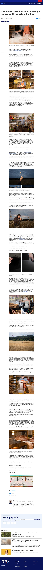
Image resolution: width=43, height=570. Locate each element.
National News (13, 490)
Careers (25, 563)
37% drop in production (22, 199)
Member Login (34, 563)
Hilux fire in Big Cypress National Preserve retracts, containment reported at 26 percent (25, 541)
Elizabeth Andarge (14, 535)
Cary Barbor (13, 551)
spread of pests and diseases (14, 160)
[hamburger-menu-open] (1, 1)
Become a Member (17, 561)
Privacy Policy (25, 566)
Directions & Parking (35, 561)
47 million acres (25, 291)
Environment (13, 539)
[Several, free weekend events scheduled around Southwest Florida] (6, 534)
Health (12, 549)
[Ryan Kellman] (10, 502)
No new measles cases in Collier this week (23, 550)
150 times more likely (21, 239)
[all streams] (39, 3)
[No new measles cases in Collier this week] (6, 551)
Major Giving (16, 563)
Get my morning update (37, 519)
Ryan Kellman (15, 500)
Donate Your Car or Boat (17, 566)
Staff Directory (25, 561)
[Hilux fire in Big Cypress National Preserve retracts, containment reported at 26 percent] (6, 542)
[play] (2, 3)
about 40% (20, 238)
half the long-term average (20, 237)
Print (40, 18)
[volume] (4, 3)
